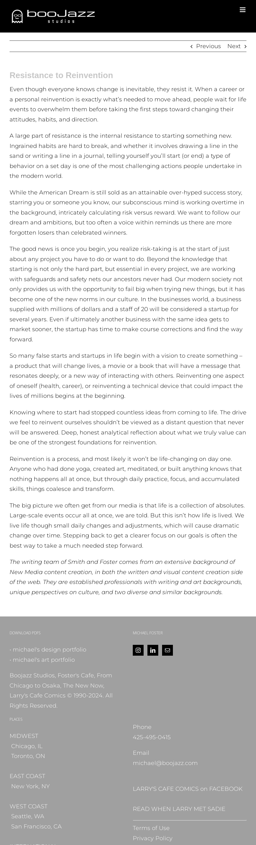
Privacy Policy (153, 838)
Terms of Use (151, 828)
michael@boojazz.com (165, 763)
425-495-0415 (152, 737)
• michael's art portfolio (42, 659)
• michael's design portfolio (48, 649)
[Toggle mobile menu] (243, 9)
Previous (208, 46)
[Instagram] (138, 650)
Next (234, 46)
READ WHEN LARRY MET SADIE (179, 808)
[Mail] (167, 650)
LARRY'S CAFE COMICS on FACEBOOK (188, 788)
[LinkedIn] (152, 650)
